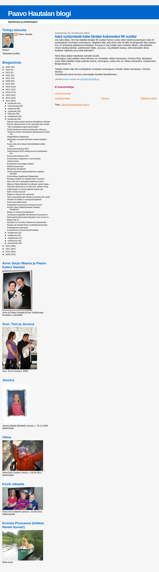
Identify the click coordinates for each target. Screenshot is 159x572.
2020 (8, 81)
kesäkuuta (12, 119)
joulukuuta (12, 103)
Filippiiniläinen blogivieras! (18, 137)
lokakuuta (12, 109)
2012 (8, 246)
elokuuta (12, 114)
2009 (8, 254)
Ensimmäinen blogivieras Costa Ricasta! (24, 159)
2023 (8, 72)
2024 (8, 69)
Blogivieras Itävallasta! (16, 169)
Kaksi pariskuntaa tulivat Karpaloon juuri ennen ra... (28, 217)
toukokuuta (13, 233)
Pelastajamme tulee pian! (17, 228)
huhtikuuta (12, 235)
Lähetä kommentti (63, 93)
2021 (8, 78)
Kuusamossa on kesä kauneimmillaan (23, 230)
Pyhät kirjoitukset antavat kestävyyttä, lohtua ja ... (27, 129)
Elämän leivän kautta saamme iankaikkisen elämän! (28, 122)
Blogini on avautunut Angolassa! (20, 212)
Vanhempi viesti (149, 98)
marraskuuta (13, 106)
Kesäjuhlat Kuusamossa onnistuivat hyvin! (24, 205)
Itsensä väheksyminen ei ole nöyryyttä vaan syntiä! (28, 124)
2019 (8, 84)
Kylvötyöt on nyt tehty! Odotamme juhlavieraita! (26, 222)
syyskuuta (12, 111)
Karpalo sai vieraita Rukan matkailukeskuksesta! (27, 225)
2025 (8, 67)
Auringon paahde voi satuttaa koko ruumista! (25, 179)
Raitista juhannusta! (15, 166)
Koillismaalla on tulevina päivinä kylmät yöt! (25, 189)
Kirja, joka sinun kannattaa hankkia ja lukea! (25, 181)
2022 (8, 75)
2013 (8, 101)
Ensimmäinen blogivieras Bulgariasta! (22, 176)
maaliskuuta (13, 238)
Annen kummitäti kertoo (17, 202)
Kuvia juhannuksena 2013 (18, 149)
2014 (8, 98)
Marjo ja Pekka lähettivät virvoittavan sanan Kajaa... (28, 184)
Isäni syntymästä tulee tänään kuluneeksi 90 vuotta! (28, 197)
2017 (8, 89)
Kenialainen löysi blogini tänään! (20, 164)
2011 (8, 249)
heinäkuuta (13, 116)
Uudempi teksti (62, 98)
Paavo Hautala (25, 34)
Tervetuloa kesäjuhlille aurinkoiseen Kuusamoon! (27, 215)
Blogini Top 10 (13, 220)
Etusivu (105, 98)
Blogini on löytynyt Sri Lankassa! (20, 194)
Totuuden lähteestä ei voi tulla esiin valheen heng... (28, 186)
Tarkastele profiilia (11, 53)
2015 (8, 95)
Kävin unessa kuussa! (16, 192)
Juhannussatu (13, 161)
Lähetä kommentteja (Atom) (75, 104)
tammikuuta (13, 243)
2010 (8, 251)
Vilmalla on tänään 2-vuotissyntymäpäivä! (24, 199)
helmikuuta (13, 241)
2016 (8, 92)
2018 (8, 86)
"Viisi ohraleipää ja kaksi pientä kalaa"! (23, 127)
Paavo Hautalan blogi (39, 13)
